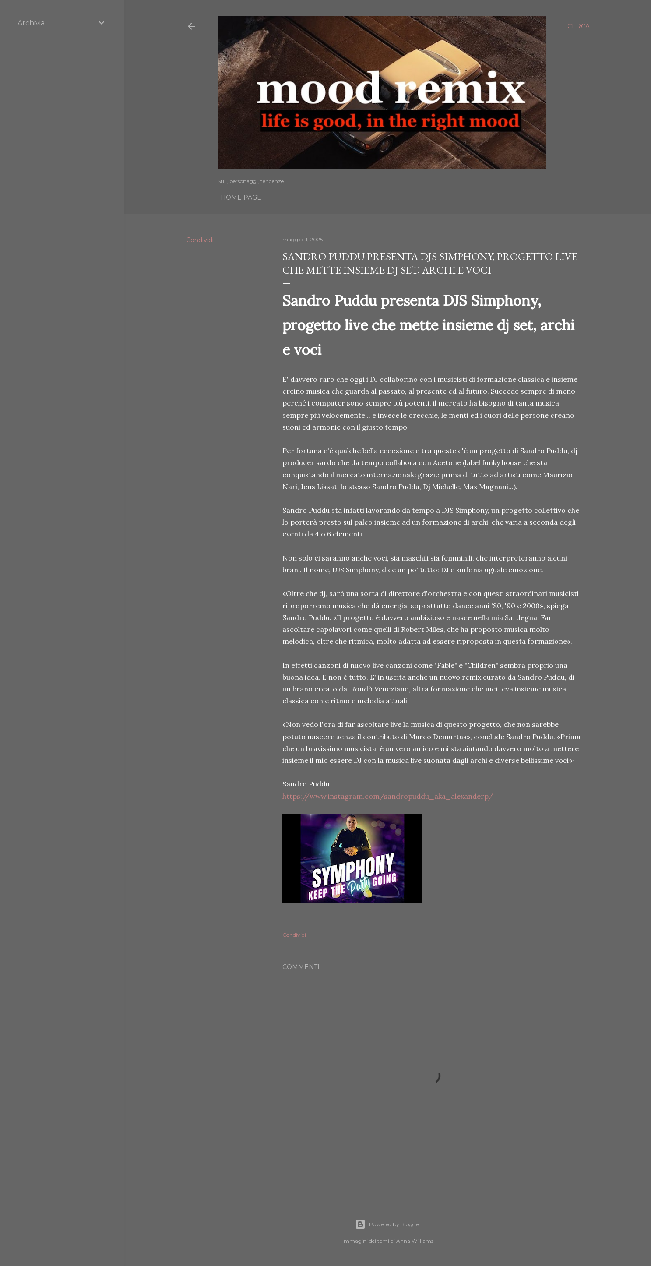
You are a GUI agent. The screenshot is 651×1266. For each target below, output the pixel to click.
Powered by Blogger (388, 1224)
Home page (241, 197)
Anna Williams (414, 1241)
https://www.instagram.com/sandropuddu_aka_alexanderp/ (387, 796)
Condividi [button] (200, 240)
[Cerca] (578, 26)
